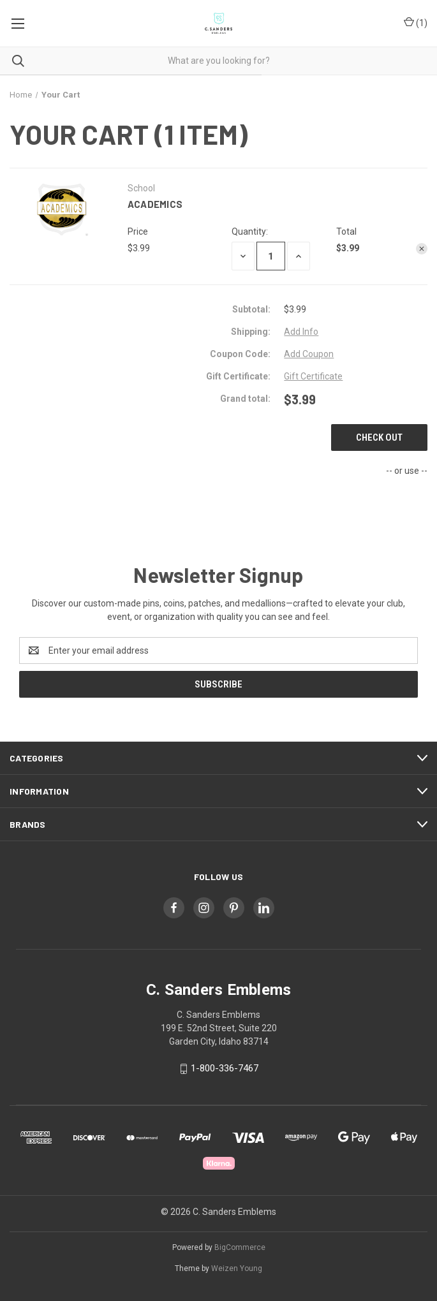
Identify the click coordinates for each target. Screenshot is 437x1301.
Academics (155, 204)
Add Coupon (309, 354)
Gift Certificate (313, 376)
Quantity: (250, 231)
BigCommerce (239, 1247)
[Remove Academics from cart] (421, 248)
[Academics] (270, 256)
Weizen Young (236, 1268)
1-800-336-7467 (224, 1068)
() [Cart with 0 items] (415, 23)
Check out (379, 437)
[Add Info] (301, 332)
